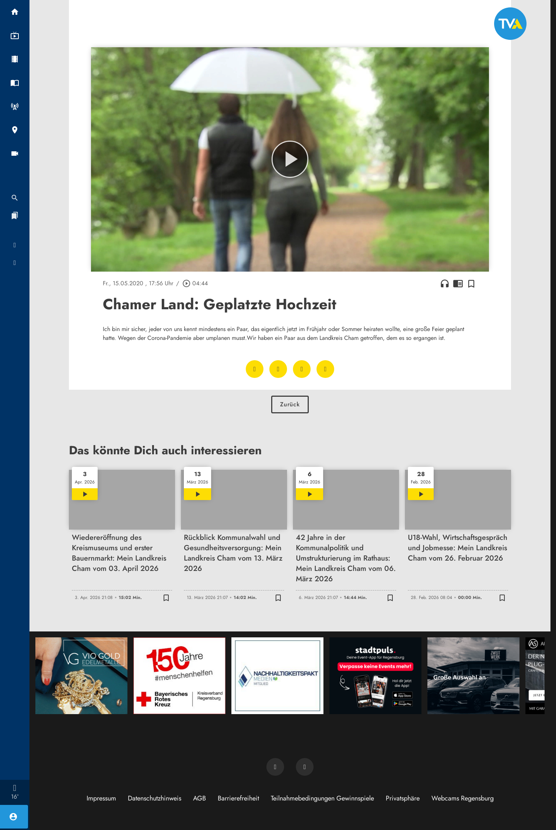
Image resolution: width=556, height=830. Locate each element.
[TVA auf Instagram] (305, 767)
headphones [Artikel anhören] (445, 283)
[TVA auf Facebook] (275, 767)
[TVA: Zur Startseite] (510, 23)
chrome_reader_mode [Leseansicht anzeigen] (458, 283)
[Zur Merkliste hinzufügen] (471, 283)
